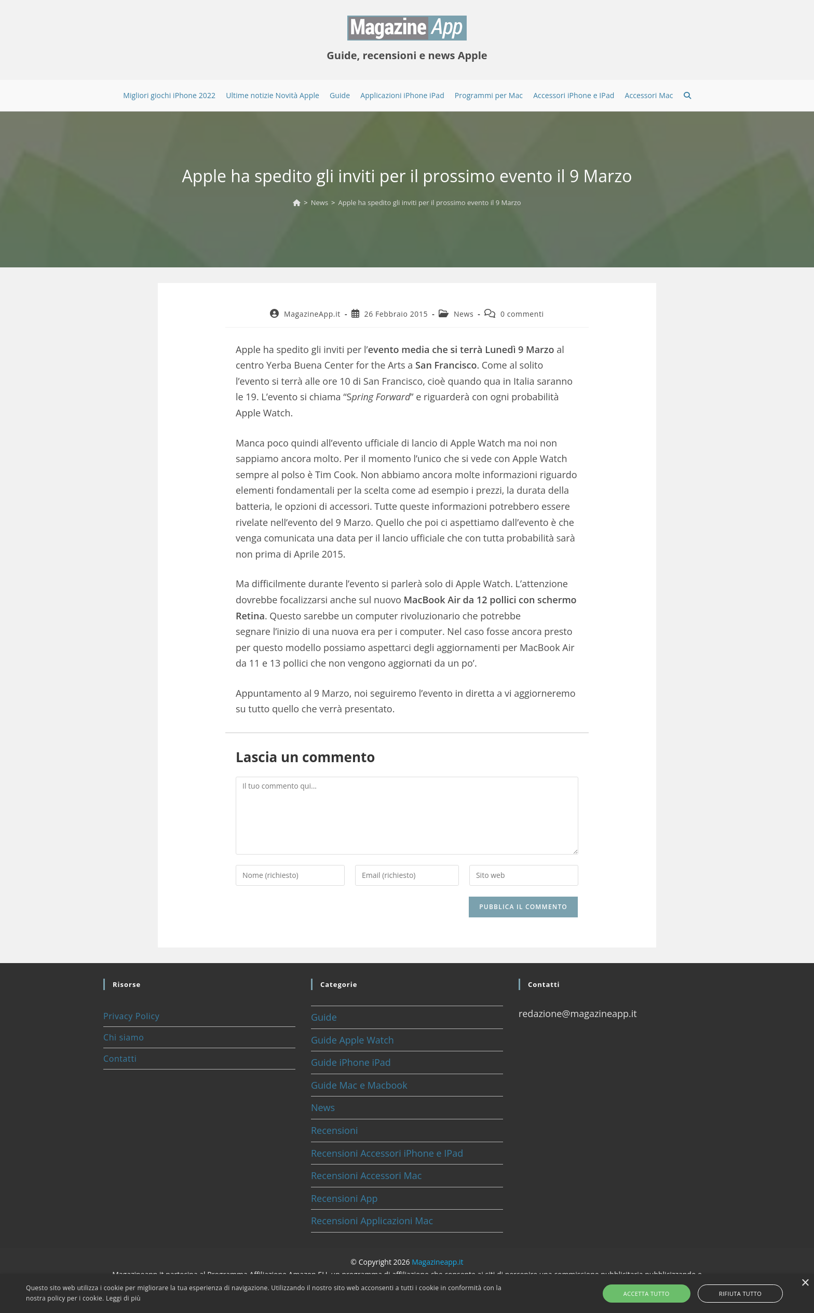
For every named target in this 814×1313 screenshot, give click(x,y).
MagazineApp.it (312, 314)
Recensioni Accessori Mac (366, 1175)
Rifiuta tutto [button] (728, 1293)
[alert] (407, 1293)
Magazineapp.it (437, 1262)
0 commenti (522, 314)
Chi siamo (123, 1037)
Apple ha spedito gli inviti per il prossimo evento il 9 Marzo (429, 202)
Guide (324, 1017)
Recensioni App (344, 1198)
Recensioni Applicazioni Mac (372, 1220)
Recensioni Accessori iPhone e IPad (387, 1153)
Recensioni (334, 1130)
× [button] (805, 1283)
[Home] (297, 202)
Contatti (120, 1058)
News (463, 314)
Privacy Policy (131, 1016)
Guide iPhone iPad (351, 1062)
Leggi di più (123, 1298)
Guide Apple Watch (352, 1040)
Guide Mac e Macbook (359, 1085)
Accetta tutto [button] (658, 1293)
